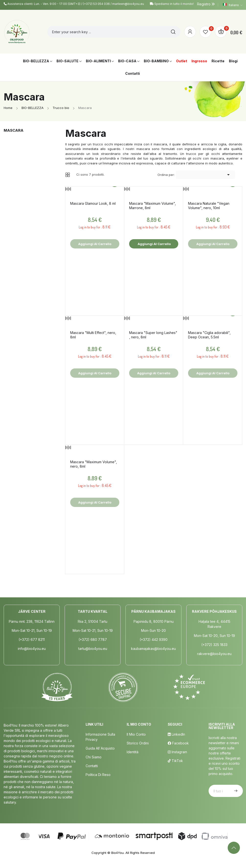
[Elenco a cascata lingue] (232, 4)
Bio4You (117, 853)
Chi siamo (93, 757)
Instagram (177, 752)
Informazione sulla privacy (100, 737)
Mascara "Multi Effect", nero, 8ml (93, 335)
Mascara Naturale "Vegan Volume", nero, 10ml (208, 205)
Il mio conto (136, 734)
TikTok (175, 761)
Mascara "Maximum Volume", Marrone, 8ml (152, 205)
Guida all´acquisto (100, 748)
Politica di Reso (98, 775)
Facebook (178, 743)
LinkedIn (176, 734)
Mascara (13, 130)
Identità (132, 752)
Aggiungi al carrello (154, 244)
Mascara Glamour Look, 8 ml (93, 203)
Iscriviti (235, 791)
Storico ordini (138, 743)
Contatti (92, 766)
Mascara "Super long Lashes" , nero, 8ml (153, 335)
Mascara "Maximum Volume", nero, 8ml (93, 464)
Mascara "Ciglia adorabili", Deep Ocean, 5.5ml (209, 335)
